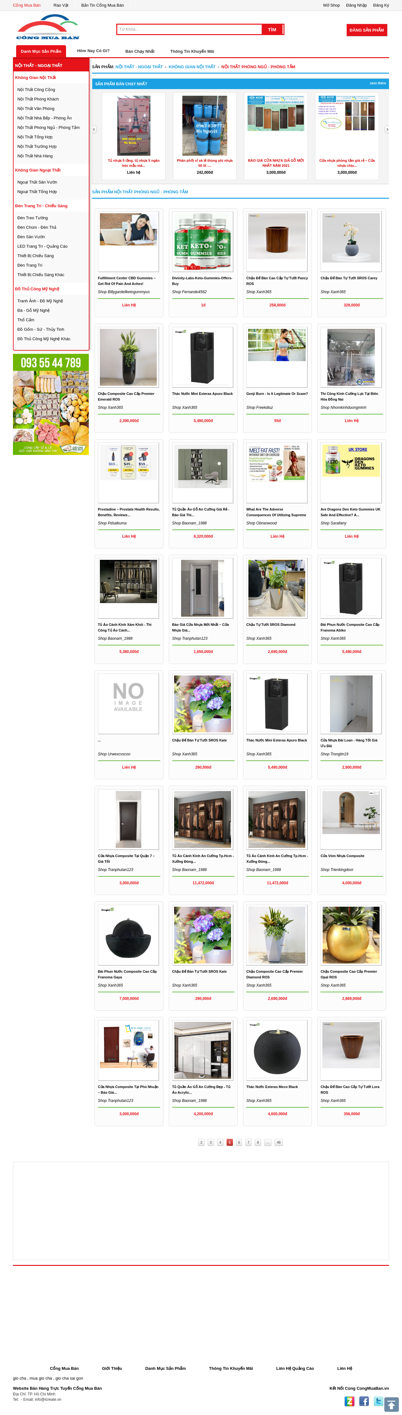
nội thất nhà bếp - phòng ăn (44, 118)
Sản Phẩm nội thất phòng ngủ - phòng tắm (140, 192)
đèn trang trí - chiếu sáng (41, 205)
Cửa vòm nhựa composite (342, 856)
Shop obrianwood (261, 523)
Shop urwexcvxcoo (114, 754)
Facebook (364, 1401)
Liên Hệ (344, 1368)
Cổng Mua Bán (27, 5)
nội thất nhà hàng (35, 156)
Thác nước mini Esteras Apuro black (202, 394)
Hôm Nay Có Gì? (93, 50)
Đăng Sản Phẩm (367, 30)
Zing (349, 1401)
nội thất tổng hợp (34, 137)
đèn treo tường (32, 217)
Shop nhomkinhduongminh (343, 407)
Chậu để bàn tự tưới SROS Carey (348, 278)
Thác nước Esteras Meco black (272, 1087)
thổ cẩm (25, 319)
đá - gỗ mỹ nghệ (33, 310)
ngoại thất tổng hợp (37, 191)
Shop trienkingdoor (336, 870)
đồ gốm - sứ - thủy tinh (40, 329)
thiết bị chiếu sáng (35, 255)
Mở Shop (331, 5)
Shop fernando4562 (189, 292)
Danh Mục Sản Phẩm (41, 51)
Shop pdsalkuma (112, 523)
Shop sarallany (333, 523)
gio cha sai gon (69, 1378)
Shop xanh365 (258, 292)
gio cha (19, 1378)
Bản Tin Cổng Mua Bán (102, 5)
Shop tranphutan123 (190, 638)
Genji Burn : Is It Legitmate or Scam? (277, 394)
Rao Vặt (61, 5)
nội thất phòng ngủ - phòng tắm (48, 127)
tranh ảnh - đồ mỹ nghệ (40, 301)
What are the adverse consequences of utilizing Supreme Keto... (276, 515)
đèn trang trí (29, 265)
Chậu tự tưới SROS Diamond (270, 624)
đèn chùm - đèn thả (36, 227)
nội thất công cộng (36, 89)
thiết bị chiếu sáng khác (40, 274)
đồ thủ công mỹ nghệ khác (43, 338)
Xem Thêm (378, 83)
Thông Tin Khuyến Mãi (192, 51)
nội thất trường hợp (37, 146)
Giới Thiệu (112, 1368)
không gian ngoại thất (38, 170)
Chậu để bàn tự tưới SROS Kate (199, 740)
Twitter (379, 1401)
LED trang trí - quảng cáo (42, 246)
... (99, 740)
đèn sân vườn (31, 236)
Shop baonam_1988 (189, 523)
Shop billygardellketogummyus (124, 292)
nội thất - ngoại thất (39, 65)
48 (279, 1142)
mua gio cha (41, 1378)
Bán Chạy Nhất (140, 51)
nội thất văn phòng (35, 108)
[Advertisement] (60, 550)
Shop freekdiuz (259, 407)
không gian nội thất (35, 77)
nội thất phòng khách (38, 99)
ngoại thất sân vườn (37, 182)
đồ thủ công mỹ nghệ (37, 289)
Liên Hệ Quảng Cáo (295, 1368)
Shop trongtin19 (334, 754)
